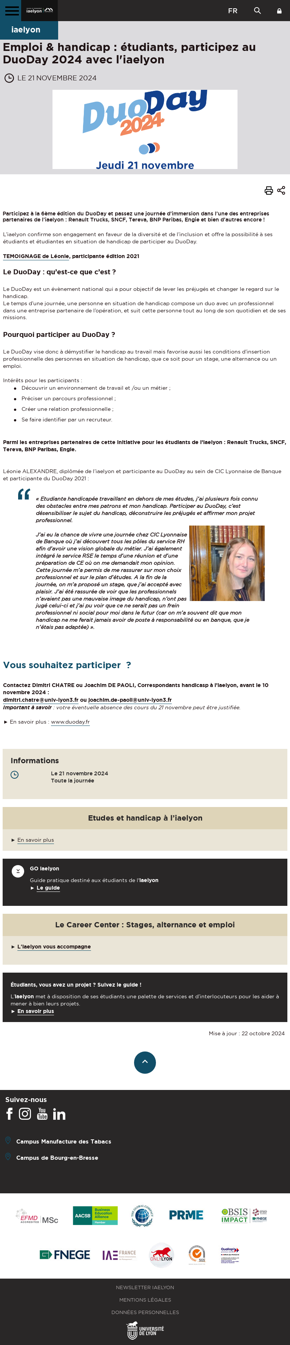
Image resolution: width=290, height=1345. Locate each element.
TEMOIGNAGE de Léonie (36, 256)
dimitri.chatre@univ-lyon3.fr (41, 700)
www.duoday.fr (70, 722)
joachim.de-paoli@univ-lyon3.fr (130, 700)
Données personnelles (145, 1312)
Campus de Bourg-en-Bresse (57, 1157)
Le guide (48, 888)
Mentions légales (145, 1299)
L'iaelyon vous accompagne (54, 947)
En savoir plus (35, 840)
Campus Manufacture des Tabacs (63, 1141)
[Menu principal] (10, 10)
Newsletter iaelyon (145, 1287)
